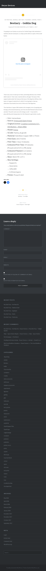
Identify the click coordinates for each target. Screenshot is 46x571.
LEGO (5, 417)
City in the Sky (7, 369)
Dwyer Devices (8, 5)
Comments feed (8, 541)
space (5, 464)
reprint (5, 451)
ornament (6, 435)
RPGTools (6, 454)
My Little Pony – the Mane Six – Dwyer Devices (15, 328)
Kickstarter (7, 413)
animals (15, 19)
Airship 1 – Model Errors (35, 340)
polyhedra (6, 442)
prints (39, 19)
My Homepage (7, 337)
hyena (15, 130)
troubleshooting (8, 483)
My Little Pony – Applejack (10, 310)
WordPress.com (35, 567)
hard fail (6, 404)
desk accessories (8, 379)
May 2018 (6, 498)
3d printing (8, 19)
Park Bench (16, 337)
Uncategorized (7, 486)
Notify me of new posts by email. (14, 280)
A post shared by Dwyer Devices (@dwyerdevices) (23, 85)
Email (6, 257)
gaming (34, 19)
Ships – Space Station (34, 333)
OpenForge (7, 429)
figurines (28, 19)
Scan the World (8, 458)
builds (5, 366)
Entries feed (7, 538)
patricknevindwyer (19, 27)
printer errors (7, 445)
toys (5, 480)
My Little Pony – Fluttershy (11, 317)
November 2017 (8, 517)
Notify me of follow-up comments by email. (18, 274)
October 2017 (7, 520)
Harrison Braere (16, 118)
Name (6, 249)
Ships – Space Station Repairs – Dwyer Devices (15, 333)
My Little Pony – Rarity (9, 314)
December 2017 (8, 513)
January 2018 (7, 510)
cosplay (6, 375)
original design (7, 432)
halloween (6, 401)
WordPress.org (8, 544)
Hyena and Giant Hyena (23, 121)
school (5, 461)
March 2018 (7, 504)
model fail (6, 423)
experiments (7, 388)
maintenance (7, 420)
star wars (6, 467)
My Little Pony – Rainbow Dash (11, 307)
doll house (6, 382)
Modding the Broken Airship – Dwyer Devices (15, 340)
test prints (6, 470)
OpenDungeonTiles (9, 426)
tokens (5, 473)
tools (5, 476)
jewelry (5, 410)
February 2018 (7, 507)
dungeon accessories (9, 385)
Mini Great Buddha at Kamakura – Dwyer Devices (16, 343)
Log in (5, 535)
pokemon (6, 439)
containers (6, 372)
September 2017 (8, 523)
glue (5, 398)
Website (6, 265)
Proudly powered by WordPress (14, 567)
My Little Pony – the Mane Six (11, 304)
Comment (7, 229)
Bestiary (21, 19)
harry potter (7, 407)
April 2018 (6, 501)
